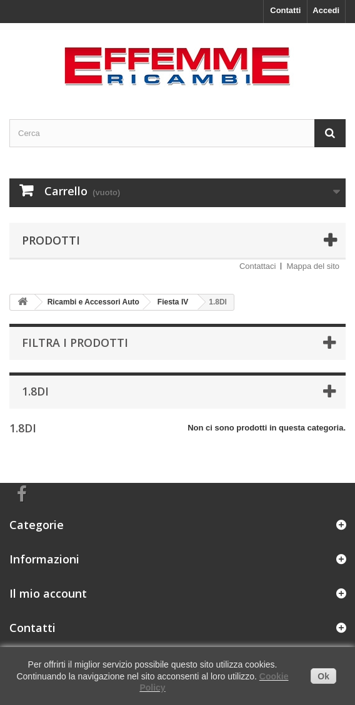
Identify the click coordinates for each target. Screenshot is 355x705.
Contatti (285, 10)
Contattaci (257, 266)
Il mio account (48, 593)
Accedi (325, 10)
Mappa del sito (312, 266)
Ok (323, 676)
